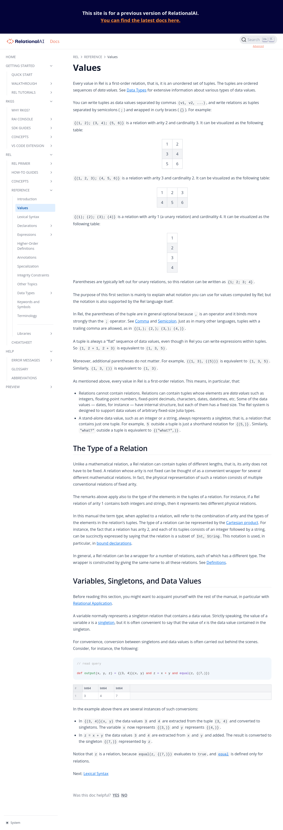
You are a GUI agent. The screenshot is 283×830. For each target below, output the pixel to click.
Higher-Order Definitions (27, 246)
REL (29, 154)
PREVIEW (29, 386)
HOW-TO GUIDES (32, 172)
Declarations (35, 225)
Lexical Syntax (28, 216)
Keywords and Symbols (28, 304)
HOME (11, 57)
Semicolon (167, 321)
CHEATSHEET (22, 342)
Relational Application (92, 603)
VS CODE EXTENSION (32, 145)
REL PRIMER (32, 163)
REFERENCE (32, 190)
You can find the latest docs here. (140, 20)
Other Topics (27, 284)
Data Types (35, 293)
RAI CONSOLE (32, 119)
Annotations (26, 257)
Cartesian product (242, 522)
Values (22, 208)
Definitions (216, 562)
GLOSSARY (20, 369)
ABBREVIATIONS (24, 378)
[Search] (258, 39)
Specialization (28, 266)
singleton (106, 622)
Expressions (35, 234)
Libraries (35, 333)
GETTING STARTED (29, 65)
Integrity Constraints (33, 275)
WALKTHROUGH (32, 83)
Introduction (27, 199)
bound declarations (114, 543)
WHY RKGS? (21, 110)
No (124, 783)
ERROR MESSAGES (32, 360)
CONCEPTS (32, 136)
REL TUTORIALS (32, 92)
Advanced (258, 46)
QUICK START (22, 74)
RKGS (29, 101)
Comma (142, 321)
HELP (29, 351)
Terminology (27, 315)
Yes (116, 783)
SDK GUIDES (32, 128)
